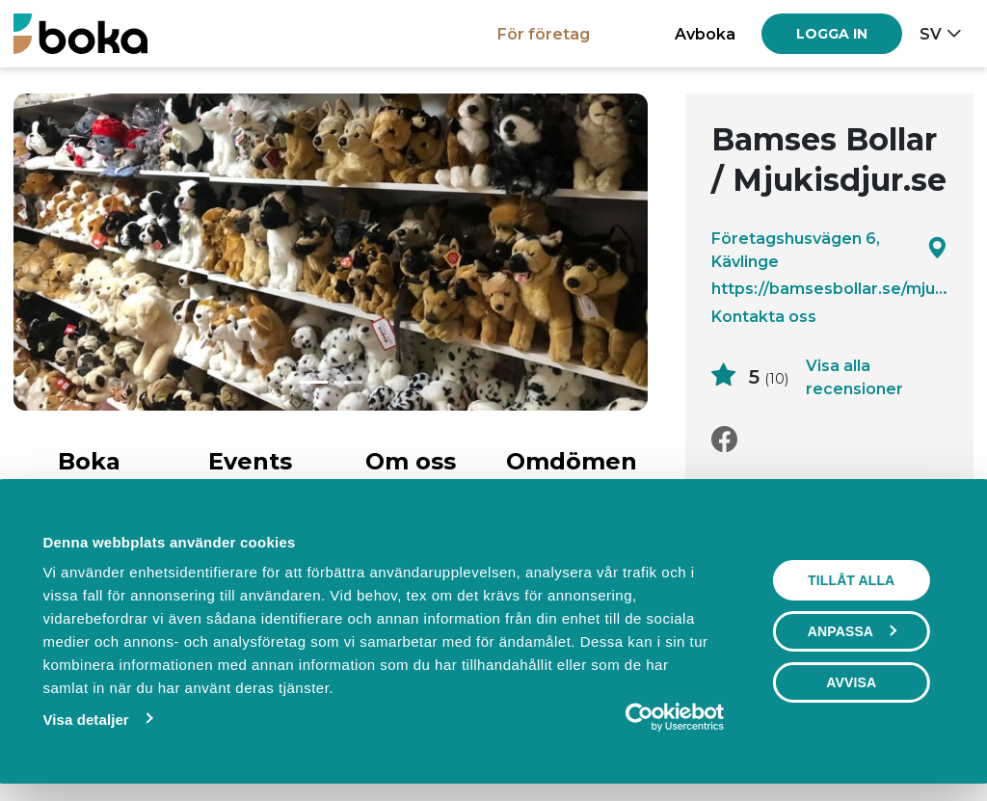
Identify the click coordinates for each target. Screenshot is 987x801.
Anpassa (852, 631)
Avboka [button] (705, 33)
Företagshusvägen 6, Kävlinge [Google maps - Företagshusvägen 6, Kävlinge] (829, 249)
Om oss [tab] (410, 461)
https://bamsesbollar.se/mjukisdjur (829, 288)
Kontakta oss (763, 316)
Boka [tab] (89, 461)
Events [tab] (250, 461)
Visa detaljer (85, 719)
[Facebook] (724, 440)
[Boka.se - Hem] (80, 33)
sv (931, 33)
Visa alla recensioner (854, 377)
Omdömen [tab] (571, 461)
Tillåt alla (851, 580)
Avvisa (851, 682)
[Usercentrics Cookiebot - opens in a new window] (639, 717)
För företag (543, 33)
